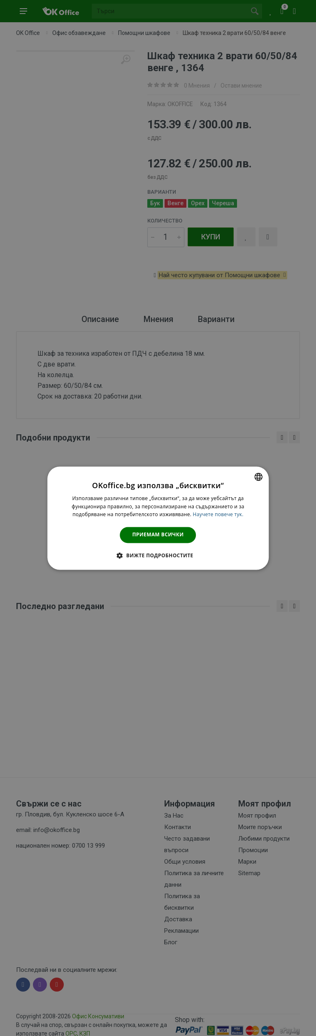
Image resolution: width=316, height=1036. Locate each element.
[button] (158, 555)
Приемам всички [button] (158, 534)
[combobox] (258, 477)
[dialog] (158, 518)
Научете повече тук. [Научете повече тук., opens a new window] (218, 514)
